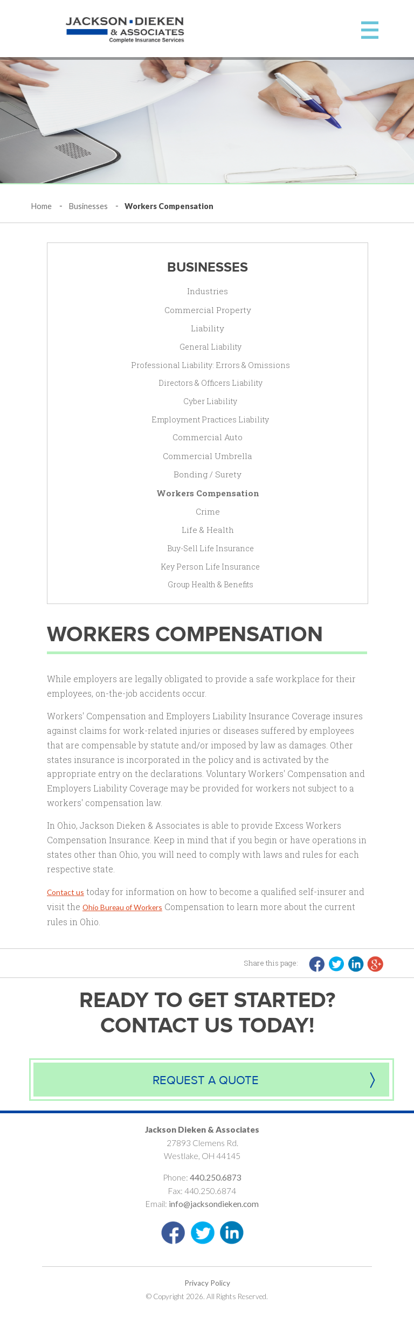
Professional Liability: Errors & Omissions (210, 365)
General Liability (211, 347)
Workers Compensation (207, 493)
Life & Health (208, 529)
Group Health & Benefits (210, 584)
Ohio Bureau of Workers (122, 907)
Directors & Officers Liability (210, 383)
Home (41, 206)
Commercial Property (207, 309)
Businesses (88, 206)
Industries (207, 291)
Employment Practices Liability (210, 419)
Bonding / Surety (208, 474)
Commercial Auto (207, 437)
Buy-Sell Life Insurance (210, 548)
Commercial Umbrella (207, 455)
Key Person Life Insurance (210, 566)
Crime (208, 511)
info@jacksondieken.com (214, 1204)
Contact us (65, 892)
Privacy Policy (207, 1283)
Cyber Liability (210, 401)
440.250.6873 (216, 1177)
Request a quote (206, 1080)
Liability (207, 328)
